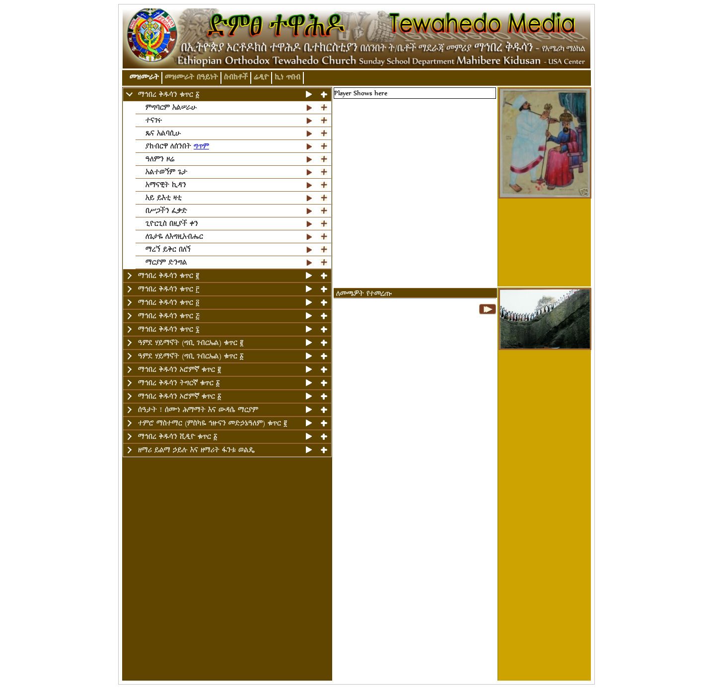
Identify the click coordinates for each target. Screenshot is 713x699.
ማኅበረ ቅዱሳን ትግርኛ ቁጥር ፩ (178, 383)
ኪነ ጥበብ (287, 77)
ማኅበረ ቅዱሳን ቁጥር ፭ (169, 316)
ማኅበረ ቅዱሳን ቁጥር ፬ (169, 302)
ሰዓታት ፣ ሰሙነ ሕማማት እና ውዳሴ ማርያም (198, 410)
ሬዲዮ (261, 77)
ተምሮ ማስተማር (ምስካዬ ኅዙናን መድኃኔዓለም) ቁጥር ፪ (212, 423)
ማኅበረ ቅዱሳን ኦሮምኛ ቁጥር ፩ (179, 396)
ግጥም (201, 146)
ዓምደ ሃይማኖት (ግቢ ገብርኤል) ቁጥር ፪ (190, 343)
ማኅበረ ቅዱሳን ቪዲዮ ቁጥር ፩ (177, 436)
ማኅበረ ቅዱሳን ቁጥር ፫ (169, 289)
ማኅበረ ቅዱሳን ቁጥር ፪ (168, 275)
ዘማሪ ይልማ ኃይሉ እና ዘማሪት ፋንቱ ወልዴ (196, 450)
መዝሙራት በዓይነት (191, 77)
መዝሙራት (144, 77)
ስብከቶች (236, 77)
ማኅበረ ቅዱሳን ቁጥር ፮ (168, 329)
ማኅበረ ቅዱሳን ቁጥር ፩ (168, 94)
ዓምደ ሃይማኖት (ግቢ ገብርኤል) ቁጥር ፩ (190, 356)
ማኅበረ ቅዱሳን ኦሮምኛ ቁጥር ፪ (179, 369)
